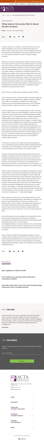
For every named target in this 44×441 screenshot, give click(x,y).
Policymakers (22, 4)
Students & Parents (31, 4)
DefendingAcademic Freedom (17, 414)
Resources (14, 402)
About (13, 397)
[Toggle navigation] (42, 8)
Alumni (16, 4)
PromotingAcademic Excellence (18, 408)
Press (38, 4)
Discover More (5, 327)
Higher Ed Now (35, 1)
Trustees (11, 4)
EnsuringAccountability (16, 421)
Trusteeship (9, 15)
